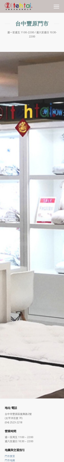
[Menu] (54, 6)
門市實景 (10, 456)
